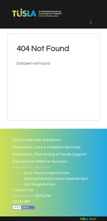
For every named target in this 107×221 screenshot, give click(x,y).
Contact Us (22, 190)
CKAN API (21, 202)
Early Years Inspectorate (46, 173)
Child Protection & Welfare (36, 140)
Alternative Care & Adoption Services (46, 147)
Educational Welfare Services (39, 162)
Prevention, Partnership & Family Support (49, 154)
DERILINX (43, 196)
